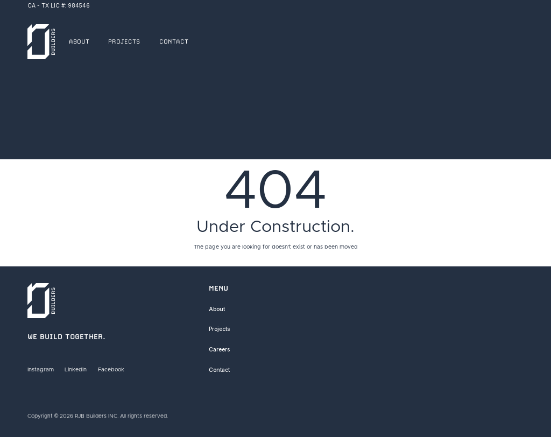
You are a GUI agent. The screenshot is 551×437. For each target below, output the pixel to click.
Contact (219, 369)
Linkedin (76, 369)
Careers (219, 349)
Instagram (40, 369)
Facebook (111, 369)
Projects (219, 329)
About (217, 309)
